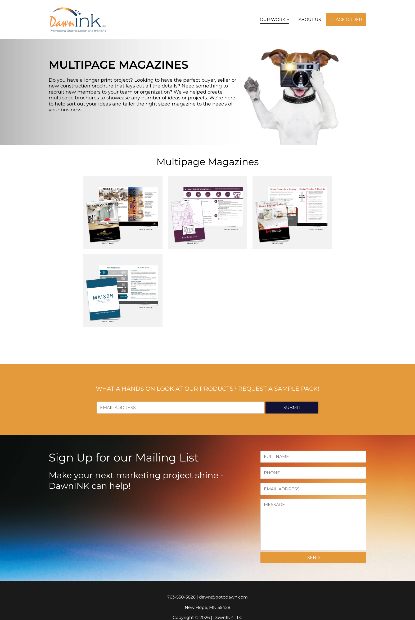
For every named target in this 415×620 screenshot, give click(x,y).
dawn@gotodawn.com (223, 597)
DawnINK (78, 20)
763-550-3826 (181, 597)
